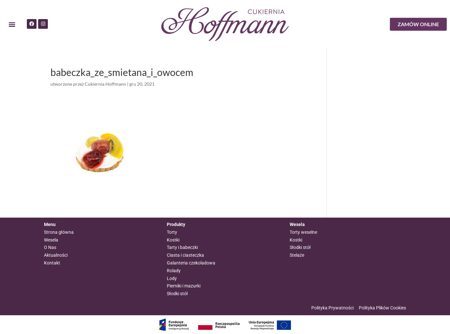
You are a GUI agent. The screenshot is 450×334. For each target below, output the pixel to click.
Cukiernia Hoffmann (105, 84)
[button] (11, 24)
